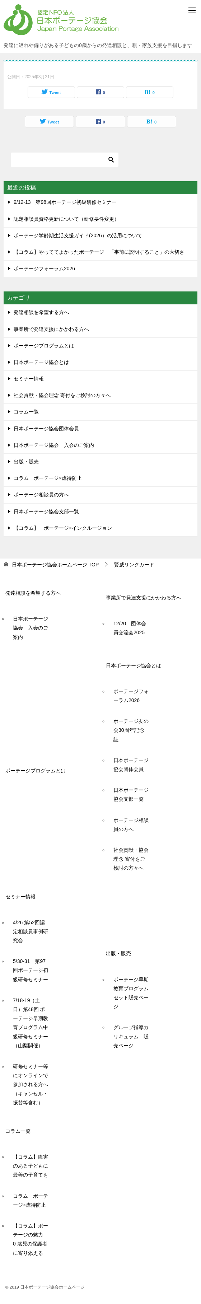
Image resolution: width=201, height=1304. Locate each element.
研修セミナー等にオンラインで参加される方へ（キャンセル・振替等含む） (30, 1085)
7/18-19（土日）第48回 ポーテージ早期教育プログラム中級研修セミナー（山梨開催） (30, 1022)
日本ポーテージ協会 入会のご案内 (54, 445)
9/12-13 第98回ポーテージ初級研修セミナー (65, 202)
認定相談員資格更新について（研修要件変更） (66, 219)
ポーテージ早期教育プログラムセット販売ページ (131, 993)
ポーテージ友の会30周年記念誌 (131, 730)
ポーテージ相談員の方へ (41, 494)
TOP (55, 564)
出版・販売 (26, 461)
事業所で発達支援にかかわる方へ (51, 329)
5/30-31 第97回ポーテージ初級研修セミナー (30, 970)
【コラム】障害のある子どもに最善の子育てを (30, 1166)
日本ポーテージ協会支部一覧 (46, 511)
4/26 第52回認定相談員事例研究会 (30, 931)
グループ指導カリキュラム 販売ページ (131, 1036)
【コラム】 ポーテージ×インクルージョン (63, 528)
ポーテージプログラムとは (44, 346)
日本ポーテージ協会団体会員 (46, 428)
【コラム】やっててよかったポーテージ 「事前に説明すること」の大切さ (99, 252)
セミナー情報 (29, 379)
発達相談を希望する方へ (41, 312)
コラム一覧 (26, 412)
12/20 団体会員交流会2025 (129, 628)
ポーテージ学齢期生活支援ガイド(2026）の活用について (78, 235)
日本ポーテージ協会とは (41, 362)
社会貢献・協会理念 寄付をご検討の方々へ (62, 395)
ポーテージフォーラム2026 (44, 268)
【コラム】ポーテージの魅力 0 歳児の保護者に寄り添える (30, 1239)
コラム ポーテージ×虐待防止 (50, 478)
